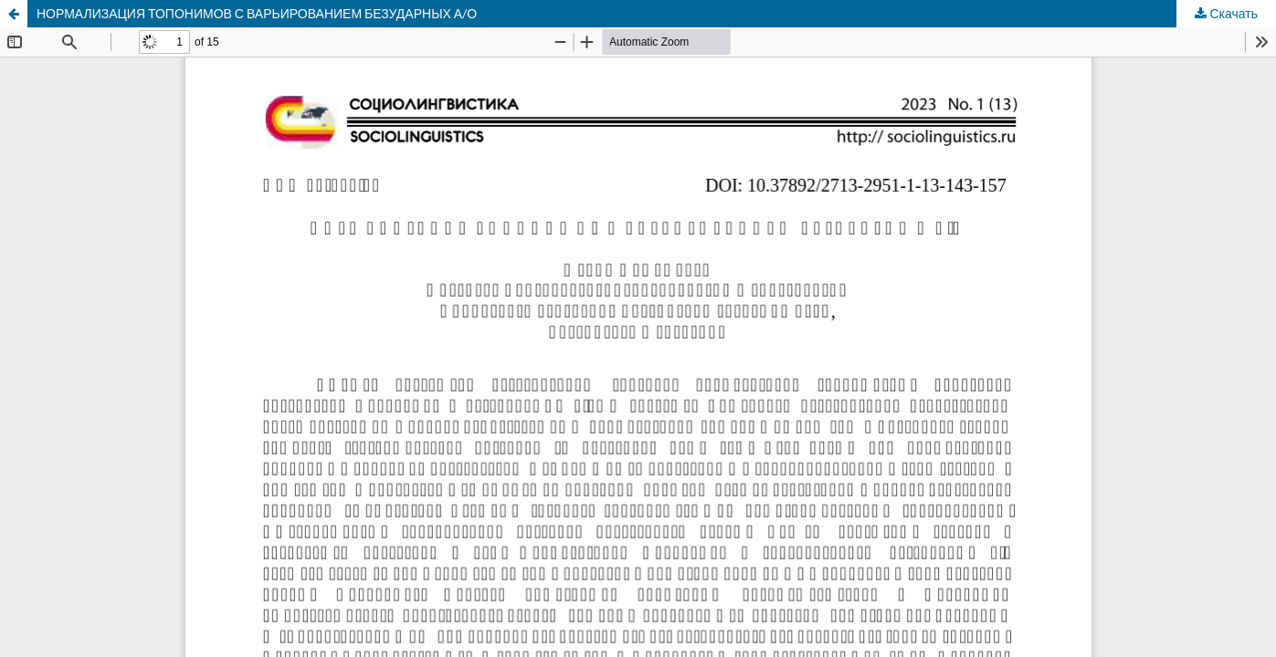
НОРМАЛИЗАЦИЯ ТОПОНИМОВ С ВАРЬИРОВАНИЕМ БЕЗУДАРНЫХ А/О (257, 13)
